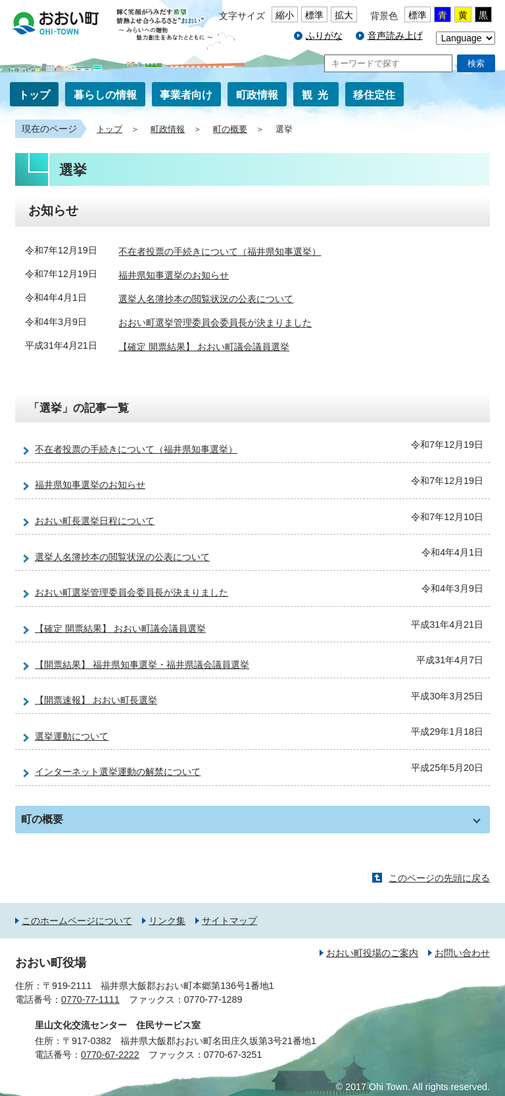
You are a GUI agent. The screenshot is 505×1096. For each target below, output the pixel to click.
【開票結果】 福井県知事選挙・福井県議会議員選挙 (142, 664)
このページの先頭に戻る (439, 878)
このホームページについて (77, 920)
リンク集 (167, 920)
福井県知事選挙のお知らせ (173, 275)
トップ (34, 94)
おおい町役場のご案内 (372, 953)
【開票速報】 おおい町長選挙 (96, 700)
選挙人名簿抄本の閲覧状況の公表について (205, 299)
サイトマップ (229, 920)
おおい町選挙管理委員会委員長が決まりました (215, 323)
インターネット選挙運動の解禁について (118, 771)
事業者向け (186, 94)
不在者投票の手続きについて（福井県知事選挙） (219, 251)
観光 (317, 94)
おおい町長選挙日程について (95, 520)
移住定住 (374, 94)
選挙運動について (71, 736)
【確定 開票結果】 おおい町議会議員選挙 (203, 346)
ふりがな (324, 35)
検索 (476, 63)
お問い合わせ (462, 953)
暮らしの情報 (105, 94)
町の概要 (230, 129)
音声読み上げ (395, 35)
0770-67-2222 (110, 1054)
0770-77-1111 (90, 999)
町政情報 (257, 94)
